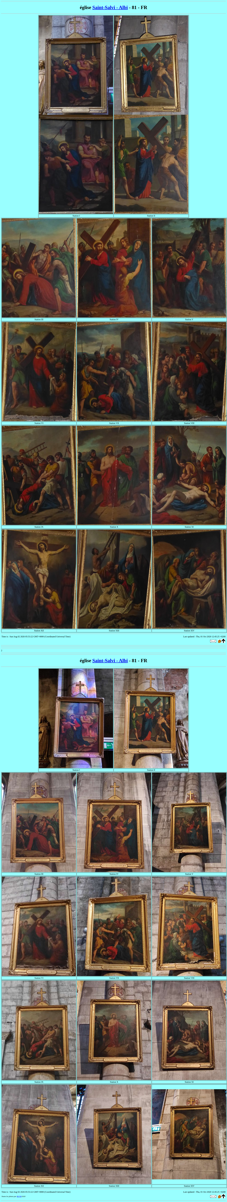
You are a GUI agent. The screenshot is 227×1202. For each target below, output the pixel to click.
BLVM (19, 1196)
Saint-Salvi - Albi (110, 7)
